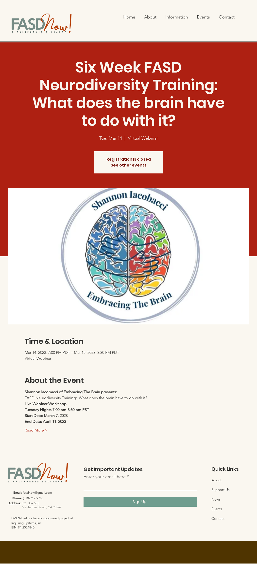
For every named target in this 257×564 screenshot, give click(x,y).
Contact (217, 518)
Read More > (36, 430)
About (216, 480)
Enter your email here (105, 476)
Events (216, 509)
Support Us (220, 489)
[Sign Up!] (140, 502)
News (216, 499)
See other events (129, 165)
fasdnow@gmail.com (37, 492)
